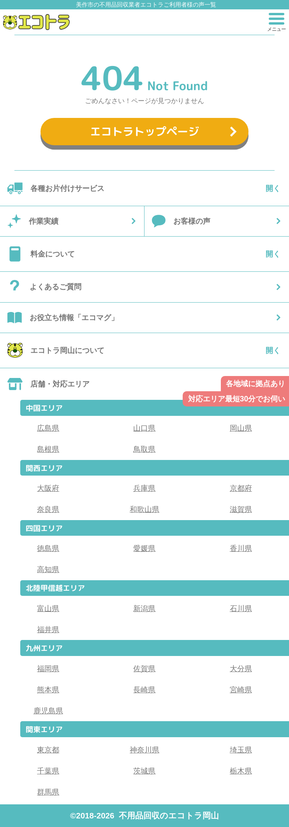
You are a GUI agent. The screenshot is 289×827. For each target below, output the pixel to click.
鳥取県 (144, 449)
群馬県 (48, 792)
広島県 (48, 428)
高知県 (48, 569)
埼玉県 (241, 749)
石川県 (241, 608)
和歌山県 (144, 509)
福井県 (48, 629)
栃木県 (241, 770)
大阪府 (48, 488)
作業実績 (43, 221)
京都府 (241, 488)
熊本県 (48, 689)
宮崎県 (241, 689)
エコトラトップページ (144, 131)
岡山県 (241, 428)
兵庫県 (144, 488)
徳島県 (48, 548)
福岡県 (48, 668)
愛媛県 (144, 548)
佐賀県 (144, 668)
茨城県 (144, 770)
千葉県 (48, 770)
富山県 (48, 608)
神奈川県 (144, 749)
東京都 (48, 749)
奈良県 (48, 509)
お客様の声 (191, 221)
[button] (36, 22)
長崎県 (144, 689)
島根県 (48, 449)
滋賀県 (241, 509)
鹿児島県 (48, 710)
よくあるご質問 (55, 286)
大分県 (241, 668)
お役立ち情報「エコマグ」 (74, 317)
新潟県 (144, 608)
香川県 (241, 548)
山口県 (144, 428)
